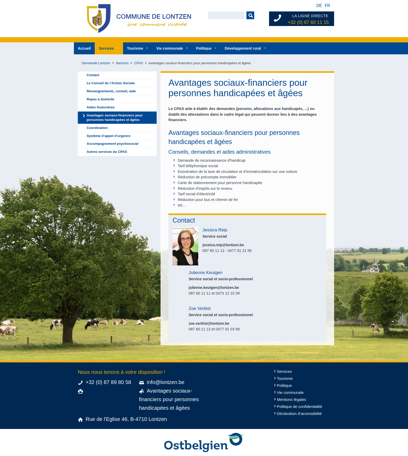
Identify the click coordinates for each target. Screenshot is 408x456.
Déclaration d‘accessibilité (299, 413)
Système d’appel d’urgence (108, 136)
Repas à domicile (100, 99)
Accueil (84, 48)
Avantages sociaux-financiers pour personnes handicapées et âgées (115, 117)
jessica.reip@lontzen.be (223, 245)
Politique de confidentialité (299, 406)
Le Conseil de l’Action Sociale (111, 83)
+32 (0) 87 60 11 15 (308, 22)
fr (327, 5)
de (319, 5)
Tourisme (135, 48)
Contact (93, 75)
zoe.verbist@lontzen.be (209, 323)
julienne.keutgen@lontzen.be (214, 287)
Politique (204, 48)
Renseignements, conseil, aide (111, 91)
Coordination (97, 128)
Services (106, 48)
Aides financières (101, 107)
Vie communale (169, 48)
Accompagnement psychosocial (112, 144)
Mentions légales (291, 399)
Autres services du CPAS (107, 152)
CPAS (138, 63)
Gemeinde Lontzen (96, 63)
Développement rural (243, 48)
